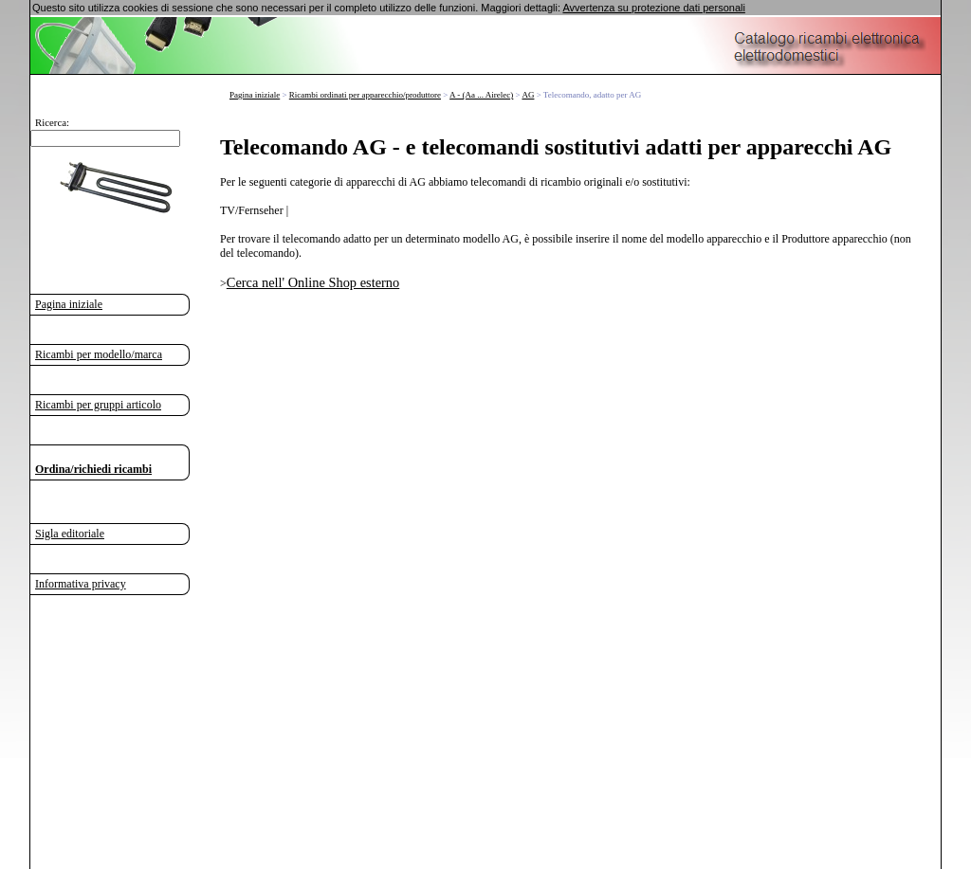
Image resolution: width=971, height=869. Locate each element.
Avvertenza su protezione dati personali (653, 7)
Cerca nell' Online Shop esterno (313, 282)
